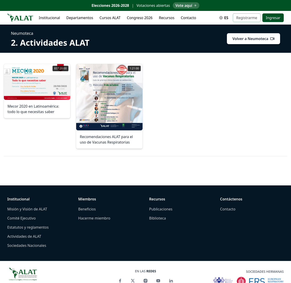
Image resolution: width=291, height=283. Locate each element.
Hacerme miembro (94, 218)
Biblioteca (157, 218)
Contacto (188, 17)
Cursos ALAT (110, 17)
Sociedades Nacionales (26, 245)
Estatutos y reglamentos (28, 227)
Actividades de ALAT (24, 236)
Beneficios (87, 209)
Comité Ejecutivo (21, 218)
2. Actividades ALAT (50, 42)
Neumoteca (22, 33)
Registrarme (246, 17)
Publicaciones (160, 209)
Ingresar (273, 17)
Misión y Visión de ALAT (27, 209)
